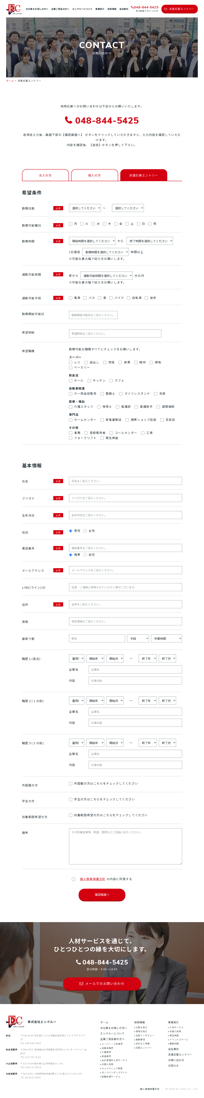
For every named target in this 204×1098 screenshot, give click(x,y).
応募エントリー (144, 1047)
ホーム (104, 1022)
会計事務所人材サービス (114, 1060)
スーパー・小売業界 (112, 1043)
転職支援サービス (111, 1076)
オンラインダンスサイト (114, 1072)
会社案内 (123, 8)
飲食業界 (106, 1056)
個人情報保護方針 (150, 1088)
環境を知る (141, 1031)
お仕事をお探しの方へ (37, 8)
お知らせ (173, 1065)
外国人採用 (107, 1064)
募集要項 (140, 1039)
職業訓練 (174, 1043)
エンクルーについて (82, 8)
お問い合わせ (176, 1060)
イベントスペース (179, 1039)
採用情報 (111, 8)
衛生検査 (174, 1035)
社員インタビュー (145, 1035)
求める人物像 (143, 1043)
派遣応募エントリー (180, 1054)
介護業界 (106, 1051)
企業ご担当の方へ (60, 8)
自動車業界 (107, 1047)
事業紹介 (99, 8)
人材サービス (177, 1027)
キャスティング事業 (112, 1068)
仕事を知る (141, 1027)
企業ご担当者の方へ (112, 1039)
